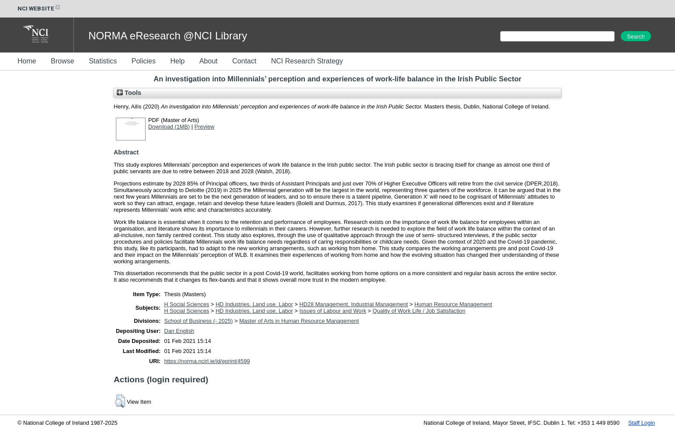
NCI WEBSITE (39, 8)
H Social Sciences (186, 304)
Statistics (103, 61)
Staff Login (641, 423)
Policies (144, 61)
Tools (129, 92)
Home (26, 61)
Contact (244, 61)
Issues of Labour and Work (332, 311)
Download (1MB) (169, 126)
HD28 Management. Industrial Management (353, 304)
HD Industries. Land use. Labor (254, 304)
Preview (205, 126)
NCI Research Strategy (307, 61)
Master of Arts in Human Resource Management (299, 321)
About (208, 61)
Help (177, 61)
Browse (62, 61)
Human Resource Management (453, 304)
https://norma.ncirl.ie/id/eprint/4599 (207, 361)
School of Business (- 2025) (198, 321)
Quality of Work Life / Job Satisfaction (418, 311)
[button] (120, 401)
